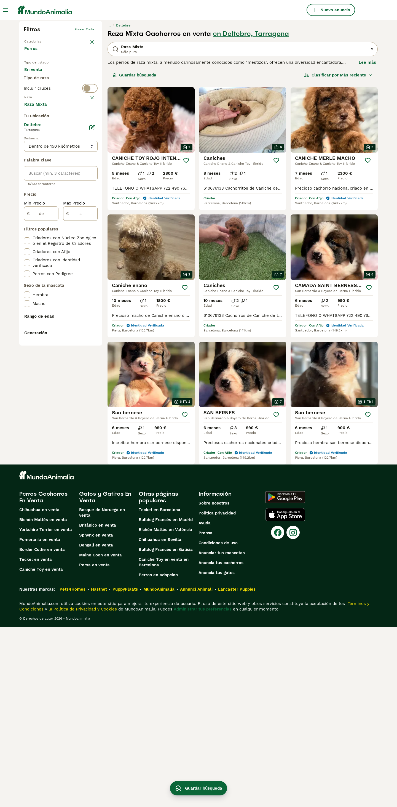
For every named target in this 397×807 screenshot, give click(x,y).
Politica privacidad (217, 693)
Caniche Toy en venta (41, 749)
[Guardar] (186, 160)
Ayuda (204, 703)
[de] (41, 345)
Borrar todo (84, 29)
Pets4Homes (72, 769)
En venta (38, 75)
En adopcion (71, 75)
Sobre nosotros (213, 683)
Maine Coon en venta (100, 735)
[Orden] (338, 75)
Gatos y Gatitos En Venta (105, 677)
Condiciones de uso (218, 723)
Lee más (367, 62)
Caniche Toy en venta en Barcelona (164, 742)
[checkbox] (27, 147)
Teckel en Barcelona (159, 689)
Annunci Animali (196, 769)
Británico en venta (97, 705)
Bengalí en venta (96, 725)
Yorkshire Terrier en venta (45, 709)
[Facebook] (277, 712)
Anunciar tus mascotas (221, 733)
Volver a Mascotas (39, 40)
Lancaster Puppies (237, 769)
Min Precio (34, 334)
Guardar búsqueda (134, 75)
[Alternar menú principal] (5, 9)
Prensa (205, 713)
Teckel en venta (35, 739)
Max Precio (74, 334)
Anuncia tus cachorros (220, 742)
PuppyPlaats (125, 769)
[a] (80, 345)
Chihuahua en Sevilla (160, 719)
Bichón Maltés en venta (43, 699)
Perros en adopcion (158, 755)
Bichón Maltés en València (165, 709)
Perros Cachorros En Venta (43, 677)
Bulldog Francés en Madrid (166, 699)
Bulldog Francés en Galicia (166, 729)
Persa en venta (94, 745)
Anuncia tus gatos (216, 752)
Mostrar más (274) (47, 235)
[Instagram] (293, 712)
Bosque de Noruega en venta (102, 692)
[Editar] (92, 258)
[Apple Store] (285, 695)
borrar (89, 120)
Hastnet (99, 769)
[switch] (61, 109)
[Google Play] (285, 677)
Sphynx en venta (96, 715)
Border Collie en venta (42, 729)
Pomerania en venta (39, 719)
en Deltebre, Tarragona (251, 34)
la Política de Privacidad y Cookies (82, 789)
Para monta (40, 88)
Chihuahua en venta (39, 689)
